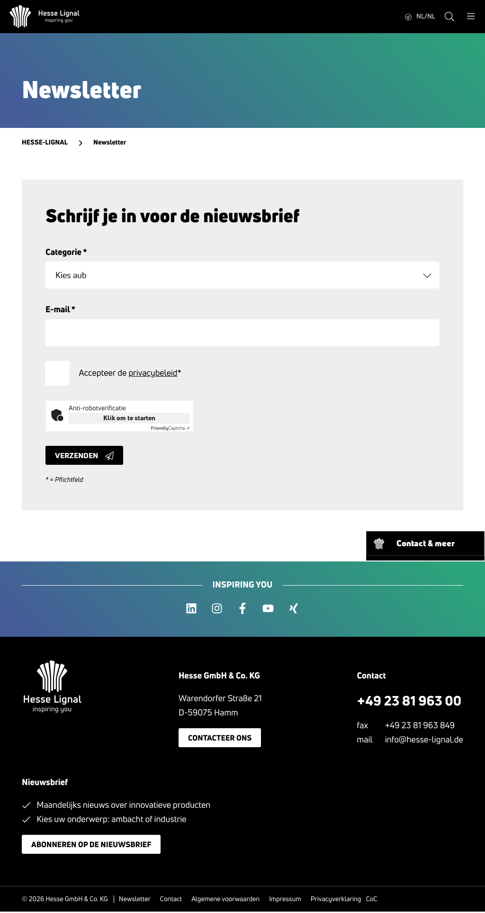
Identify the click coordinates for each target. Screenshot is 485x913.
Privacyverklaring (336, 900)
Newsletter (135, 900)
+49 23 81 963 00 (409, 702)
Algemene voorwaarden (225, 900)
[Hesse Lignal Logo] (44, 16)
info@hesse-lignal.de (424, 740)
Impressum (285, 900)
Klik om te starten (129, 419)
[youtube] (268, 610)
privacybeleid (153, 374)
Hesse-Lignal (45, 142)
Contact (171, 900)
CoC (371, 900)
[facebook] (242, 610)
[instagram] (217, 610)
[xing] (293, 610)
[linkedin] (191, 610)
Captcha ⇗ (170, 429)
